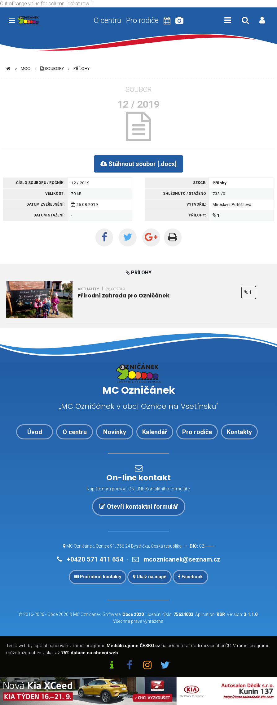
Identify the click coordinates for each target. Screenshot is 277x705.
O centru (107, 20)
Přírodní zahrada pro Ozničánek (123, 295)
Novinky (114, 432)
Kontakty (239, 432)
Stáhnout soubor (138, 164)
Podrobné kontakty (97, 576)
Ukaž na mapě (149, 576)
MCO (26, 68)
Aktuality (88, 289)
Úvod (34, 432)
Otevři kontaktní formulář (138, 506)
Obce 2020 (57, 614)
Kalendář (154, 432)
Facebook (190, 576)
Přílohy (81, 68)
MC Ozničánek (87, 614)
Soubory (52, 68)
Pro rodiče (142, 20)
